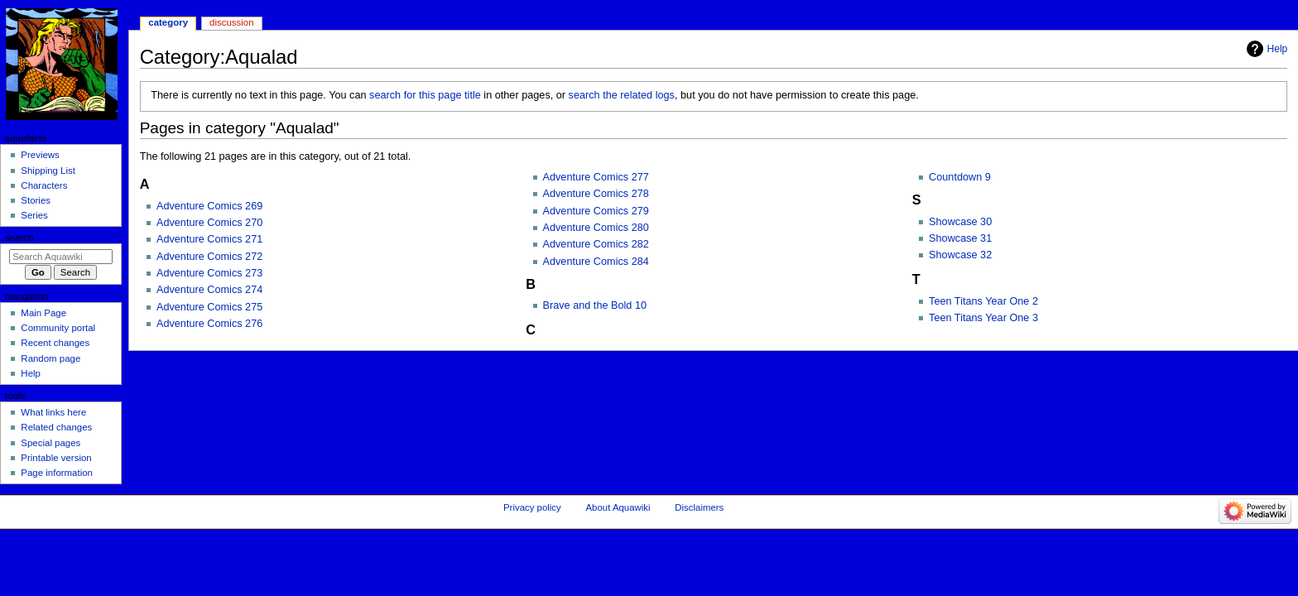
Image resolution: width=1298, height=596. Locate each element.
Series (34, 215)
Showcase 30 (960, 222)
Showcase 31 (960, 238)
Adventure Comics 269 (209, 206)
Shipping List (48, 170)
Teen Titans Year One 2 (983, 301)
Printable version (56, 458)
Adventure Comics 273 (209, 273)
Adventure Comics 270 (209, 222)
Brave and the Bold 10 (595, 305)
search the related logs (622, 95)
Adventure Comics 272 (209, 256)
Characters (44, 185)
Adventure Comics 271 (209, 239)
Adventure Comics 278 (596, 193)
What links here (53, 412)
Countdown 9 (960, 177)
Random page (50, 358)
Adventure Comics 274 (209, 290)
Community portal (58, 328)
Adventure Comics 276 (209, 323)
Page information (57, 473)
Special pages (50, 443)
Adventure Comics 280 (596, 227)
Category (168, 22)
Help (1277, 49)
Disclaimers (699, 507)
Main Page (43, 313)
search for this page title (425, 95)
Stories (35, 200)
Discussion (231, 22)
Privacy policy (532, 507)
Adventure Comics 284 (596, 261)
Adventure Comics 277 (596, 177)
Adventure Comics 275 (209, 307)
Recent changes (55, 343)
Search (19, 238)
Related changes (56, 427)
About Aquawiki (617, 507)
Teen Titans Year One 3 (983, 318)
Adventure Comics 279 (596, 211)
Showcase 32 (960, 255)
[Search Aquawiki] (61, 256)
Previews (40, 155)
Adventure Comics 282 (596, 244)
